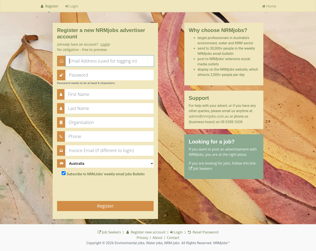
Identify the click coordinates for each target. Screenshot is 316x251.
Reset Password (202, 232)
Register (49, 6)
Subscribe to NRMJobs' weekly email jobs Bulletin (105, 174)
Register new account (145, 232)
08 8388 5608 (231, 121)
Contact (173, 237)
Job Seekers (200, 168)
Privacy (142, 237)
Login (71, 6)
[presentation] (90, 188)
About (157, 237)
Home (269, 6)
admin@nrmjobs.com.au (209, 116)
